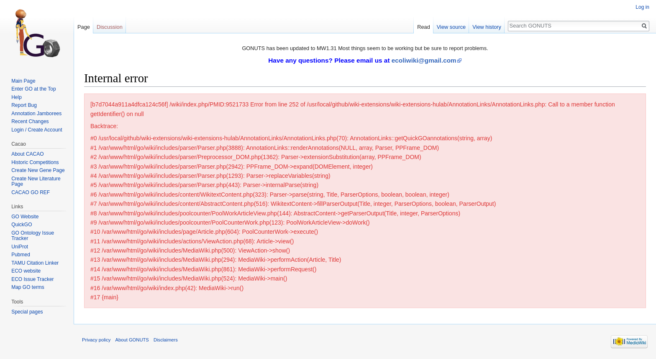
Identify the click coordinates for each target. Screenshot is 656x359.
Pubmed (20, 255)
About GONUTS (132, 339)
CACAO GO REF (30, 192)
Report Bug (24, 105)
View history (486, 27)
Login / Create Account (36, 130)
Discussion (110, 27)
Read (423, 27)
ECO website (26, 271)
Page (83, 27)
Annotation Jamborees (36, 113)
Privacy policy (96, 339)
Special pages (27, 312)
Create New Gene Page (37, 170)
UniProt (19, 247)
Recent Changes (30, 121)
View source (451, 27)
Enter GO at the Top (33, 89)
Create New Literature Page (35, 181)
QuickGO (21, 225)
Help (16, 97)
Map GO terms (27, 287)
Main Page (23, 81)
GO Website (24, 217)
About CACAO (27, 154)
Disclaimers (166, 339)
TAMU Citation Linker (35, 263)
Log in (642, 7)
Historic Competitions (35, 162)
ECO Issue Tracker (32, 279)
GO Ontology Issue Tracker (32, 236)
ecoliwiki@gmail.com (424, 60)
